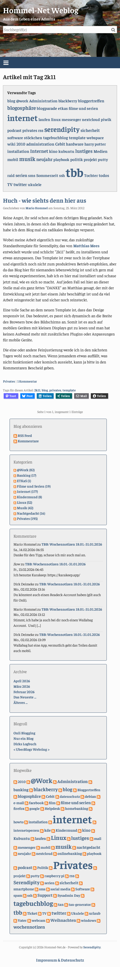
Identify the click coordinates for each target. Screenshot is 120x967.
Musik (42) (25, 507)
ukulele (35, 184)
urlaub (94, 913)
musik (27, 158)
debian (90, 796)
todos (104, 175)
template (77, 137)
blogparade (47, 108)
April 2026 (21, 680)
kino (53, 151)
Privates (9, 381)
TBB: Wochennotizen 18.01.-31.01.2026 (72, 544)
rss (40, 130)
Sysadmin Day (68, 895)
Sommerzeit (47, 175)
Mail (81, 396)
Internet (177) (27, 491)
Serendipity (26, 882)
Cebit (60, 143)
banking (21, 789)
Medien (100, 151)
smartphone (23, 888)
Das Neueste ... (24, 697)
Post (27, 396)
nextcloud (91, 119)
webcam (38, 920)
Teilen (45, 396)
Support (44, 895)
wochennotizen (29, 926)
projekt (90, 159)
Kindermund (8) (29, 496)
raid (11, 175)
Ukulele (77, 913)
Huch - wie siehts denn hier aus (44, 200)
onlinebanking (69, 853)
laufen (44, 119)
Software (82, 888)
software (15, 137)
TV (10, 184)
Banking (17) (26, 475)
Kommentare (28, 440)
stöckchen (33, 137)
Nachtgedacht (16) (31, 513)
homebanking (76, 808)
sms (31, 175)
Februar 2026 (24, 691)
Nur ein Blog (23, 738)
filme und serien (83, 108)
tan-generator (80, 904)
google (34, 808)
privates (29, 130)
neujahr (44, 159)
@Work (41, 780)
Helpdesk (52, 808)
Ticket (32, 913)
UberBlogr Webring (31, 749)
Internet (39, 151)
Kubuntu (21, 838)
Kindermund (66, 830)
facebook (36, 802)
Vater (22, 920)
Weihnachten (63, 920)
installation (18, 151)
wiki (11, 143)
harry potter (95, 143)
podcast (14, 130)
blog (11, 100)
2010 (20, 143)
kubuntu (66, 151)
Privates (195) (27, 518)
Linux (58, 837)
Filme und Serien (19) (34, 486)
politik (76, 159)
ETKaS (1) (24, 480)
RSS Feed (25, 435)
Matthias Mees (86, 245)
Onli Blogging (24, 732)
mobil (12, 159)
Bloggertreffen (88, 789)
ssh (62, 175)
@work (22, 100)
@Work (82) (26, 469)
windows (88, 920)
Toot (11, 396)
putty (103, 159)
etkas (63, 108)
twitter (20, 184)
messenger (71, 119)
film (52, 802)
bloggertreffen (91, 100)
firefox (18, 808)
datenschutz (70, 796)
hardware (74, 143)
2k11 (37, 390)
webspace (95, 137)
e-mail (18, 802)
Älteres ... (20, 702)
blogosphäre (21, 107)
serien (21, 175)
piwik (106, 119)
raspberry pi (54, 875)
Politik (42, 867)
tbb (74, 171)
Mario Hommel (37, 208)
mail (97, 838)
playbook (61, 159)
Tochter (91, 175)
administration (40, 143)
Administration (43, 100)
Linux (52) (24, 502)
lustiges (84, 151)
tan (61, 904)
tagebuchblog (55, 137)
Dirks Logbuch (24, 743)
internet (22, 118)
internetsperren (26, 830)
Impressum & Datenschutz (60, 959)
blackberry (67, 100)
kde (47, 830)
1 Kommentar (27, 381)
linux (56, 119)
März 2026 (21, 686)
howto (18, 821)
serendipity (62, 129)
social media (60, 888)
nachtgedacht (88, 847)
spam (17, 895)
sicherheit (90, 130)
